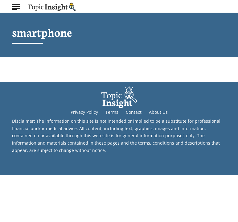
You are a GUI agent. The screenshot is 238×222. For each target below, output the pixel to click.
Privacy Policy (84, 112)
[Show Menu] (16, 6)
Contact (134, 112)
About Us (158, 112)
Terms (111, 112)
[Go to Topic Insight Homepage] (52, 6)
